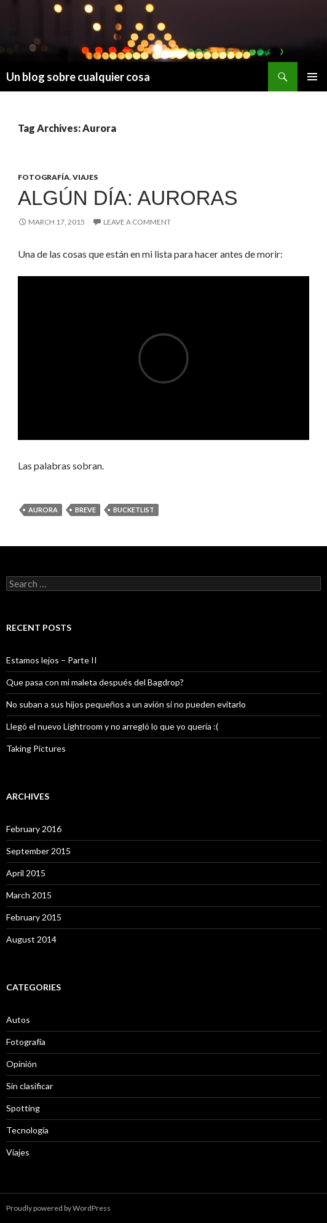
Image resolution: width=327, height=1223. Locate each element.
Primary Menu (312, 76)
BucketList (133, 510)
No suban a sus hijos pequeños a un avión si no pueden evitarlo (126, 704)
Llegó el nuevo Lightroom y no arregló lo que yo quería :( (112, 726)
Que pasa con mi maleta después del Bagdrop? (95, 682)
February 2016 (33, 829)
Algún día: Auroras (128, 198)
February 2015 (33, 917)
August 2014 (31, 939)
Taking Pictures (36, 748)
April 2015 (25, 873)
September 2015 (38, 851)
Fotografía (43, 177)
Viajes (85, 177)
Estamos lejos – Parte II (51, 660)
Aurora (43, 510)
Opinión (21, 1064)
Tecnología (27, 1130)
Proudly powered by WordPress (58, 1208)
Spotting (23, 1108)
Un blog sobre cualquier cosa (78, 76)
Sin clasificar (29, 1086)
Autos (18, 1019)
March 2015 (29, 895)
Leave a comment (137, 221)
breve (85, 510)
